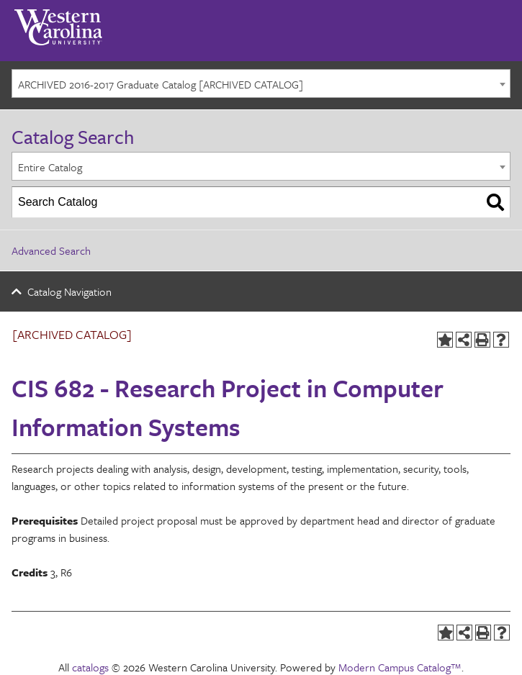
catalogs (90, 667)
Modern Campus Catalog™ (400, 667)
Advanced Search (51, 250)
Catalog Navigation (69, 291)
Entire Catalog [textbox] (50, 167)
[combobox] (261, 83)
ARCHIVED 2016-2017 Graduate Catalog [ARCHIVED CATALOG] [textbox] (160, 84)
